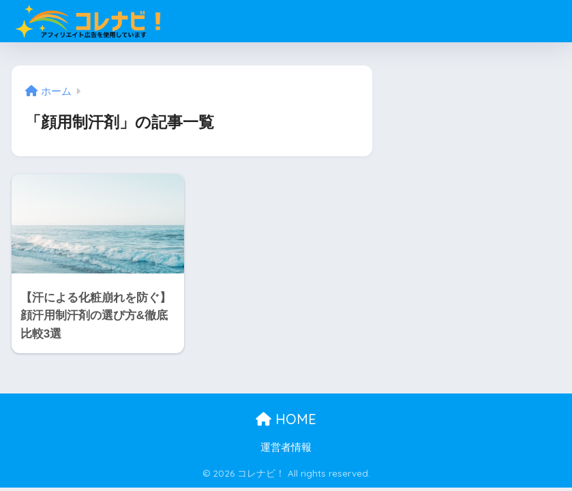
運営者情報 (286, 447)
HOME (286, 419)
